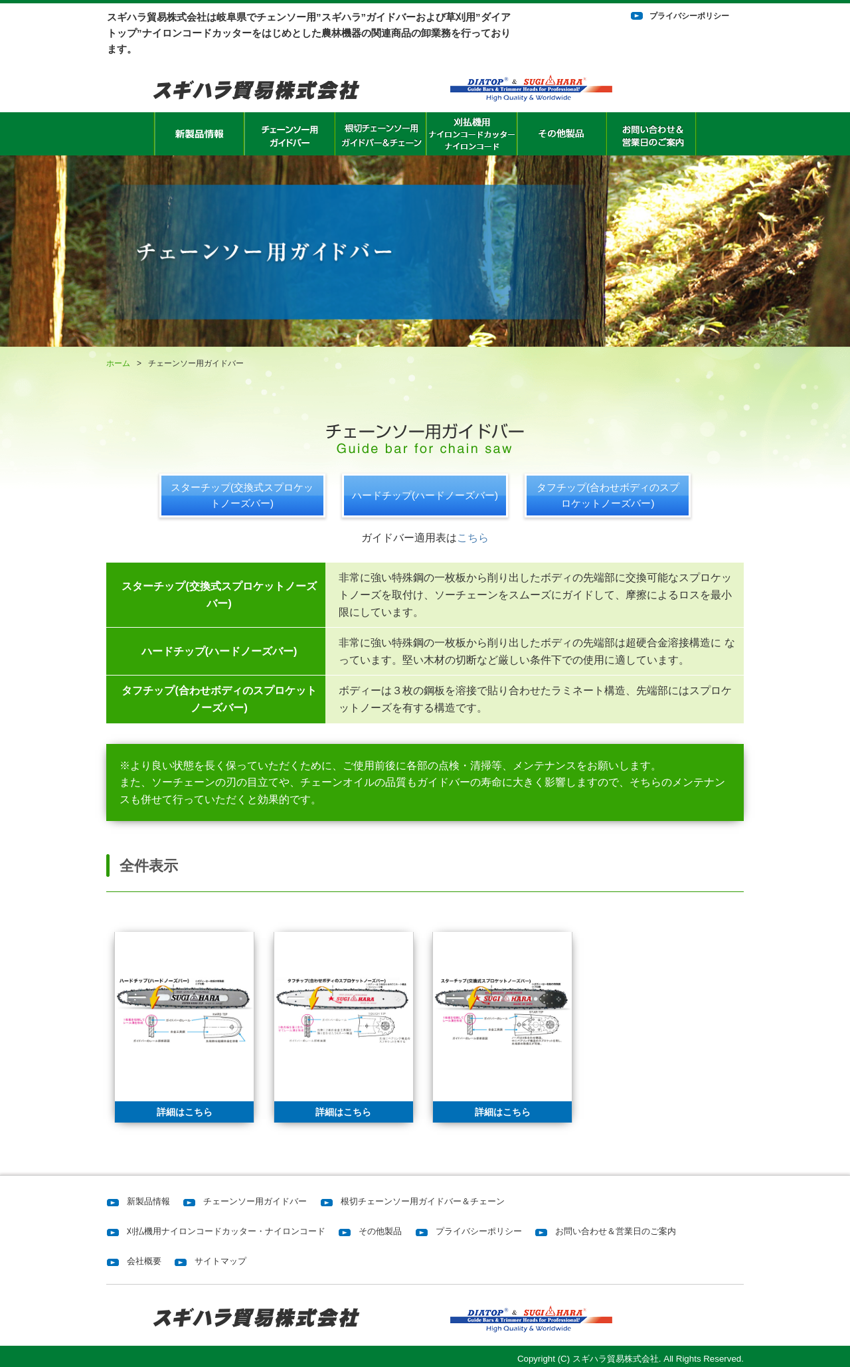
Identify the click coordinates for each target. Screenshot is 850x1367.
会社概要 (144, 1261)
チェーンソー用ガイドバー (255, 1201)
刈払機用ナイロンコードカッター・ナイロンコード (226, 1231)
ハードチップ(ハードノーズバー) (425, 495)
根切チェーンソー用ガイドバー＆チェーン (423, 1201)
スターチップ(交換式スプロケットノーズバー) (242, 495)
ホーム (118, 363)
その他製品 (380, 1231)
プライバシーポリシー (689, 16)
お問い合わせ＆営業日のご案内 (615, 1231)
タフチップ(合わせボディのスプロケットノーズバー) (608, 495)
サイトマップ (220, 1261)
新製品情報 (148, 1201)
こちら (473, 537)
